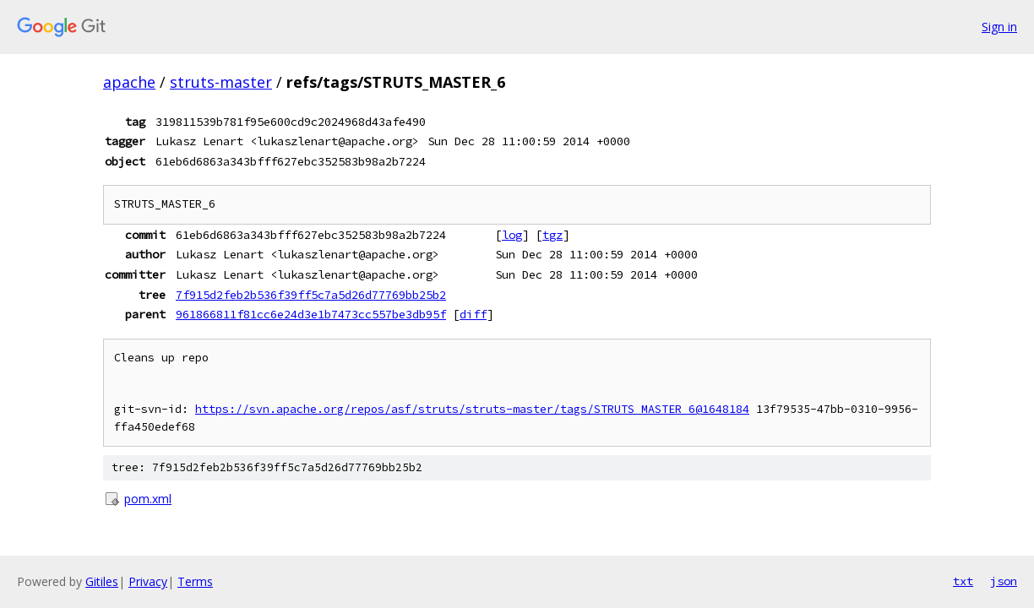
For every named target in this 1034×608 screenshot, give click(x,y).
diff (473, 314)
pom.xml (147, 499)
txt (963, 581)
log (512, 234)
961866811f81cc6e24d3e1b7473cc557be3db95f (311, 314)
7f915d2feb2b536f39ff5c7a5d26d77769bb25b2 (311, 294)
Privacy (147, 581)
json (1003, 581)
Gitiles (101, 581)
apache (129, 82)
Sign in (999, 27)
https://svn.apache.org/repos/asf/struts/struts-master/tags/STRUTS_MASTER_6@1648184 (472, 409)
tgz (552, 234)
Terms (195, 581)
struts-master (221, 82)
